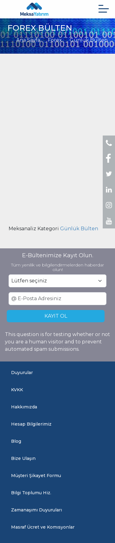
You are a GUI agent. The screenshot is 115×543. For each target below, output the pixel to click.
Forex (55, 40)
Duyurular (22, 372)
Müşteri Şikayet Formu (36, 475)
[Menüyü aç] (103, 8)
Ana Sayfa (28, 40)
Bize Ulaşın (23, 458)
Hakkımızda (24, 407)
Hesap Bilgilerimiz (31, 424)
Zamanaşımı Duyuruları (36, 510)
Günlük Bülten (89, 40)
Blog (16, 441)
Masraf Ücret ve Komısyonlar (43, 527)
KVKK (17, 389)
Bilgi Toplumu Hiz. (31, 492)
